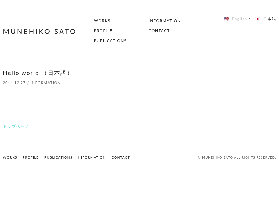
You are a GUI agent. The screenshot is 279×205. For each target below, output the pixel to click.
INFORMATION (165, 20)
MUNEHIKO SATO (40, 31)
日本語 (269, 18)
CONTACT (159, 30)
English (239, 18)
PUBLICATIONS (110, 40)
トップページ (16, 126)
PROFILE (103, 30)
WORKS (102, 20)
